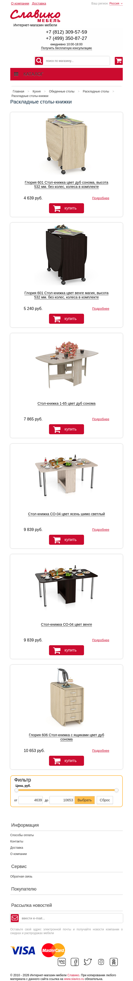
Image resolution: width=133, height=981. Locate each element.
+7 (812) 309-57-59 (66, 32)
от (15, 800)
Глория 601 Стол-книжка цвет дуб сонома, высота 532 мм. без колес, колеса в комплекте (66, 184)
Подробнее (100, 198)
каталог (28, 74)
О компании (20, 3)
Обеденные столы (61, 91)
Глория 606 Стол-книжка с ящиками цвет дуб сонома (66, 737)
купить (62, 208)
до (46, 800)
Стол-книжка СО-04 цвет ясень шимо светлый (66, 514)
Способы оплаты (22, 835)
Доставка (39, 3)
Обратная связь (21, 876)
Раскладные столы (96, 91)
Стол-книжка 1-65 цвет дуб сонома (67, 403)
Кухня (36, 91)
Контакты (16, 841)
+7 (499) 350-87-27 (66, 38)
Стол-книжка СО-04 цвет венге (66, 624)
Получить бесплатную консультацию (66, 48)
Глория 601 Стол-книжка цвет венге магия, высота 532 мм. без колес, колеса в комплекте (66, 295)
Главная (18, 91)
